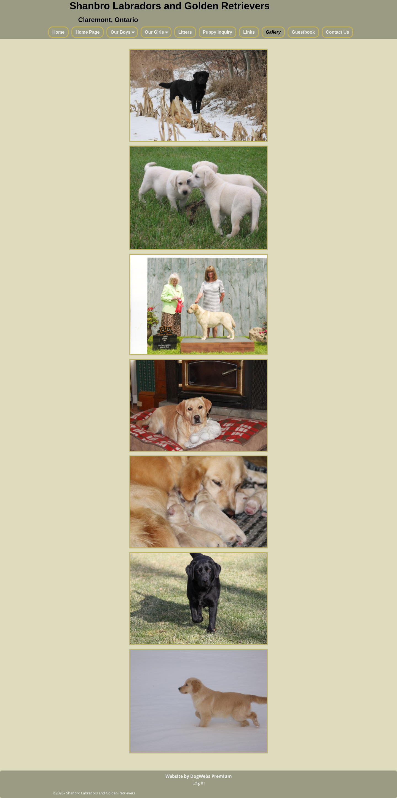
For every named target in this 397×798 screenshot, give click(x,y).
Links (249, 32)
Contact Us (337, 32)
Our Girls (157, 32)
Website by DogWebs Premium (198, 776)
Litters (185, 32)
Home (58, 32)
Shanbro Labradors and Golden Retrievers (169, 6)
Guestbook (303, 32)
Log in (198, 783)
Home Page (88, 32)
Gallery (273, 32)
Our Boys (124, 32)
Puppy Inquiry (217, 32)
